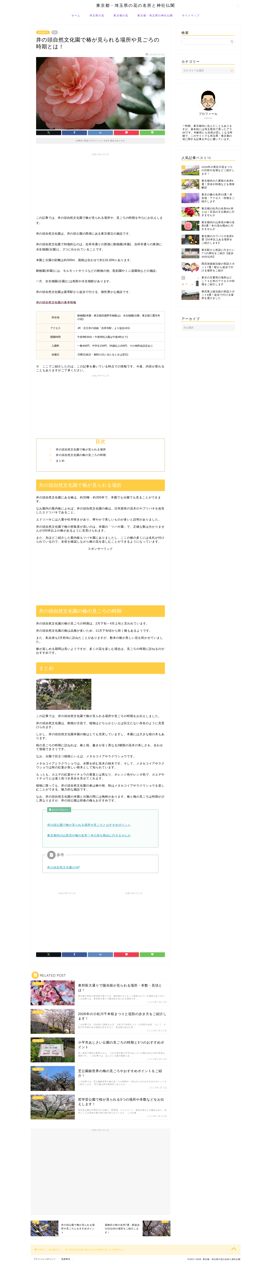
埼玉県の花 (97, 15)
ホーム (75, 15)
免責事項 (65, 1259)
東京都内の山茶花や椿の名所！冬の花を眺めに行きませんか (89, 835)
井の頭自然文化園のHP (63, 867)
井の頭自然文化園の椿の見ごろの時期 (81, 455)
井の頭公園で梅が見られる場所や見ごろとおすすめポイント (89, 824)
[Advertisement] (100, 183)
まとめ (60, 460)
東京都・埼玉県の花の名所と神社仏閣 (135, 5)
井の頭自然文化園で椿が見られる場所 (81, 449)
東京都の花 (120, 15)
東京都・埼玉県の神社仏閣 (155, 15)
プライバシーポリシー (45, 1259)
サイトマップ (191, 15)
